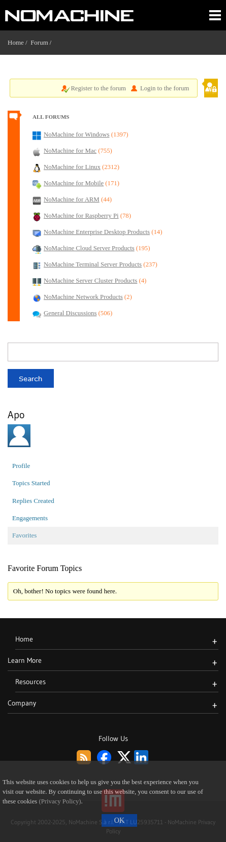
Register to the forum (98, 88)
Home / (19, 42)
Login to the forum (164, 88)
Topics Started (31, 483)
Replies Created (33, 500)
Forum (39, 42)
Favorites (24, 535)
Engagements (30, 518)
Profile (21, 465)
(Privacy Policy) (60, 801)
